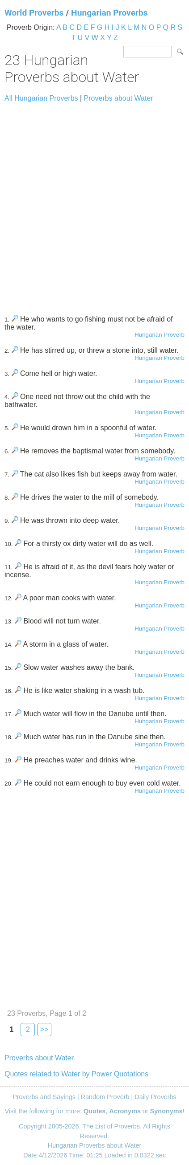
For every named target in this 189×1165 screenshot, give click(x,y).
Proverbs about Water (118, 98)
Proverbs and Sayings (44, 1096)
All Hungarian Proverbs (41, 98)
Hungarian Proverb (159, 334)
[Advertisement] (94, 204)
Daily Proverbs (155, 1096)
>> (44, 1029)
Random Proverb (105, 1096)
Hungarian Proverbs (109, 13)
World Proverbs (33, 13)
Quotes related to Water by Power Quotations (76, 1074)
